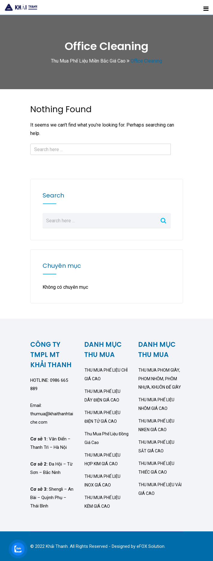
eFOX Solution (150, 546)
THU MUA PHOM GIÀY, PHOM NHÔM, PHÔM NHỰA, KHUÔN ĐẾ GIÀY (159, 379)
